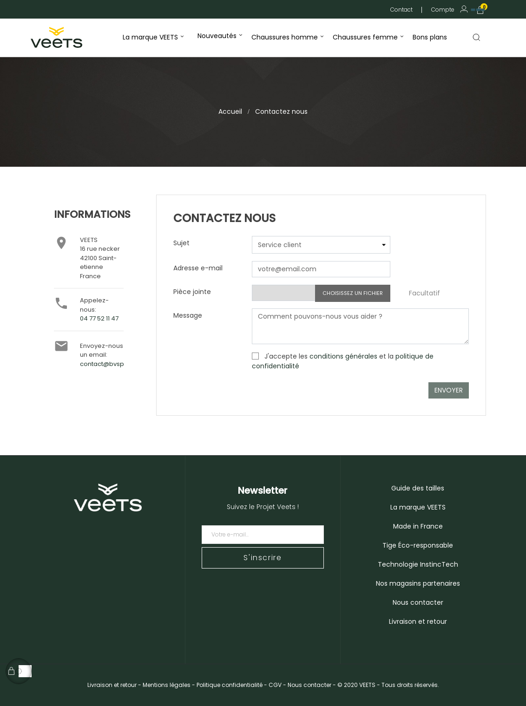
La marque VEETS (418, 507)
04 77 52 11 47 (99, 318)
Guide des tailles (417, 488)
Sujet (181, 243)
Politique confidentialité (230, 685)
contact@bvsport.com (114, 364)
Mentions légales (167, 685)
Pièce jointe (192, 291)
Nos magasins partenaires (418, 583)
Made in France (418, 526)
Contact (401, 9)
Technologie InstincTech (418, 564)
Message (187, 315)
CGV (275, 685)
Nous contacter (418, 602)
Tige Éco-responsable (417, 545)
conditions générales (343, 356)
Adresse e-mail (198, 268)
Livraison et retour (418, 621)
